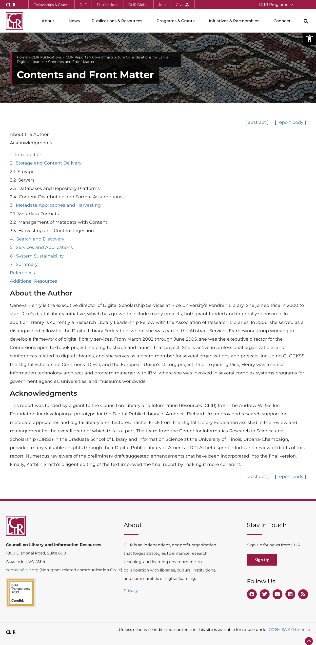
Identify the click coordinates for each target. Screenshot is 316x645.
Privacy (131, 590)
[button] (309, 38)
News (74, 20)
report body (289, 122)
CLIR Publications (46, 57)
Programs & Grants (177, 20)
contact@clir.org (23, 570)
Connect (283, 20)
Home (22, 57)
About (49, 20)
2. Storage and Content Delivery (45, 163)
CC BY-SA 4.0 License (289, 629)
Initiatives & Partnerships (235, 20)
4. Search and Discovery (37, 239)
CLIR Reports (77, 57)
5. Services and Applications (41, 247)
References (22, 273)
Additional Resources (33, 281)
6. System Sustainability (37, 256)
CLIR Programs (276, 5)
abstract (257, 122)
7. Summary (24, 264)
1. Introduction (26, 154)
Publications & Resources (118, 20)
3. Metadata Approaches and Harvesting (55, 205)
